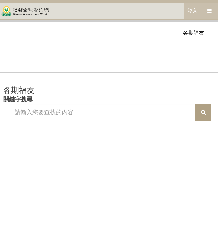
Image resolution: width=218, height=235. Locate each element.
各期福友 (193, 33)
